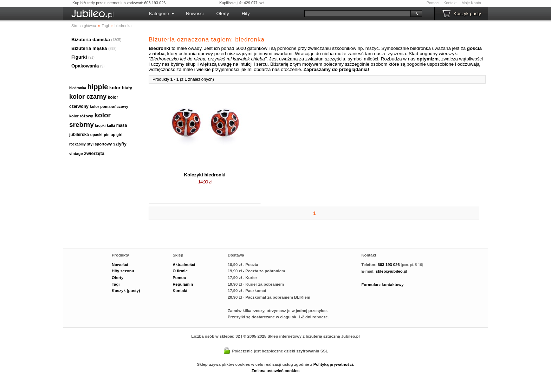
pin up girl (113, 134)
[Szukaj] (357, 13)
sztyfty (120, 144)
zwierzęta (94, 153)
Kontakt (449, 3)
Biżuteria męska (89, 48)
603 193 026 (389, 264)
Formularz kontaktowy (382, 285)
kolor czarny (87, 96)
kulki (111, 126)
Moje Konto (471, 3)
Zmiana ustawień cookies (276, 371)
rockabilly (77, 144)
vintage (76, 153)
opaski (96, 134)
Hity (246, 13)
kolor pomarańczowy (109, 106)
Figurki (79, 57)
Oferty (222, 13)
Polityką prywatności (333, 364)
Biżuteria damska (90, 39)
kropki (100, 126)
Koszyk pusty (467, 13)
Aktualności (184, 264)
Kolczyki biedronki (205, 174)
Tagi (115, 284)
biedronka (77, 88)
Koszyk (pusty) (126, 290)
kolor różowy (81, 116)
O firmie (180, 271)
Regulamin (183, 284)
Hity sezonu (123, 271)
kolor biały (120, 87)
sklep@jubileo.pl (391, 271)
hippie (97, 87)
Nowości (194, 13)
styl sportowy (99, 144)
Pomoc (433, 3)
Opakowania (85, 66)
